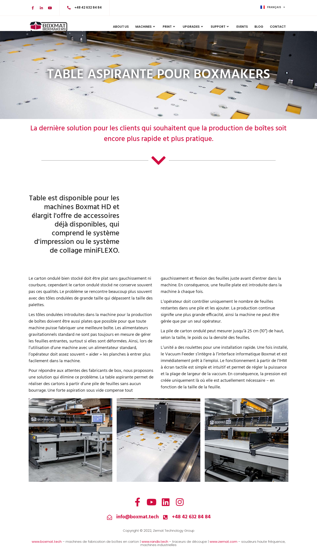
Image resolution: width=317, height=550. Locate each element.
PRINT (169, 26)
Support (220, 26)
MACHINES (145, 26)
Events (242, 26)
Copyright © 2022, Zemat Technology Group (158, 530)
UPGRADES (193, 26)
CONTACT (278, 26)
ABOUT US (121, 26)
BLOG (258, 26)
